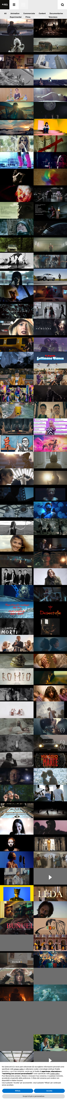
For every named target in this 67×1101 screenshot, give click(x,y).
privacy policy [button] (19, 1069)
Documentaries (56, 13)
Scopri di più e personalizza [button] (33, 1096)
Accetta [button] (49, 1091)
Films (27, 17)
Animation (15, 13)
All (5, 13)
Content (42, 13)
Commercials (29, 13)
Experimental (16, 17)
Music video (39, 17)
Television (53, 17)
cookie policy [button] (54, 1074)
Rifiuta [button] (17, 1091)
